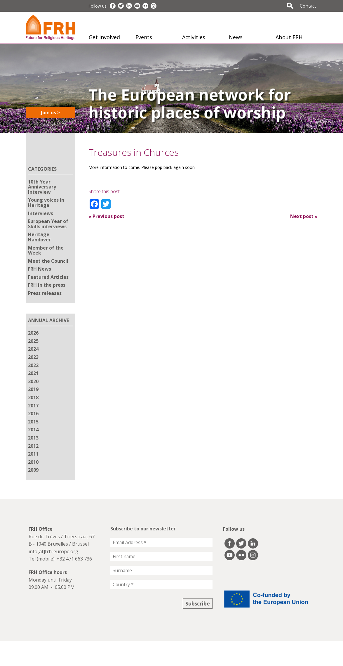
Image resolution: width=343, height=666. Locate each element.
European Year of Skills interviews (48, 224)
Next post (304, 216)
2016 (33, 413)
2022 (33, 365)
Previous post (106, 216)
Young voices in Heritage (46, 202)
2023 (33, 357)
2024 (33, 349)
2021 (33, 373)
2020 (33, 381)
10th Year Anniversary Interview (42, 187)
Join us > (50, 112)
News (236, 37)
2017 (33, 405)
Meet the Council (48, 261)
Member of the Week (46, 250)
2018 (33, 397)
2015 (33, 421)
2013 (33, 438)
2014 (33, 429)
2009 (33, 470)
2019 (33, 389)
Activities (193, 37)
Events (143, 37)
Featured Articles (48, 277)
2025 (33, 341)
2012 (33, 446)
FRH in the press (46, 285)
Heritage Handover (39, 237)
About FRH (289, 37)
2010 (33, 462)
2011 (33, 454)
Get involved (104, 37)
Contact (308, 6)
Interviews (40, 213)
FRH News (39, 269)
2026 (33, 333)
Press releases (45, 293)
